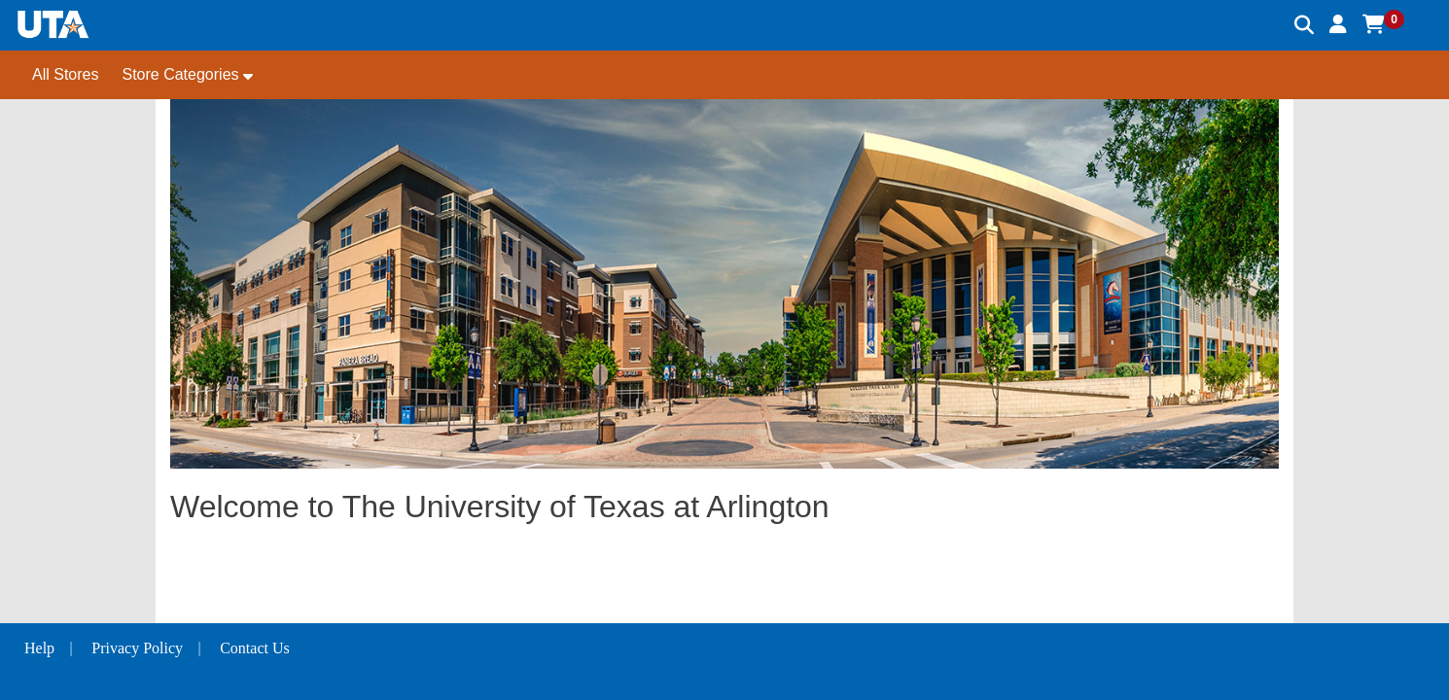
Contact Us (255, 648)
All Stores (65, 74)
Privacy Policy (137, 648)
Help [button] (39, 648)
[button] (1338, 24)
